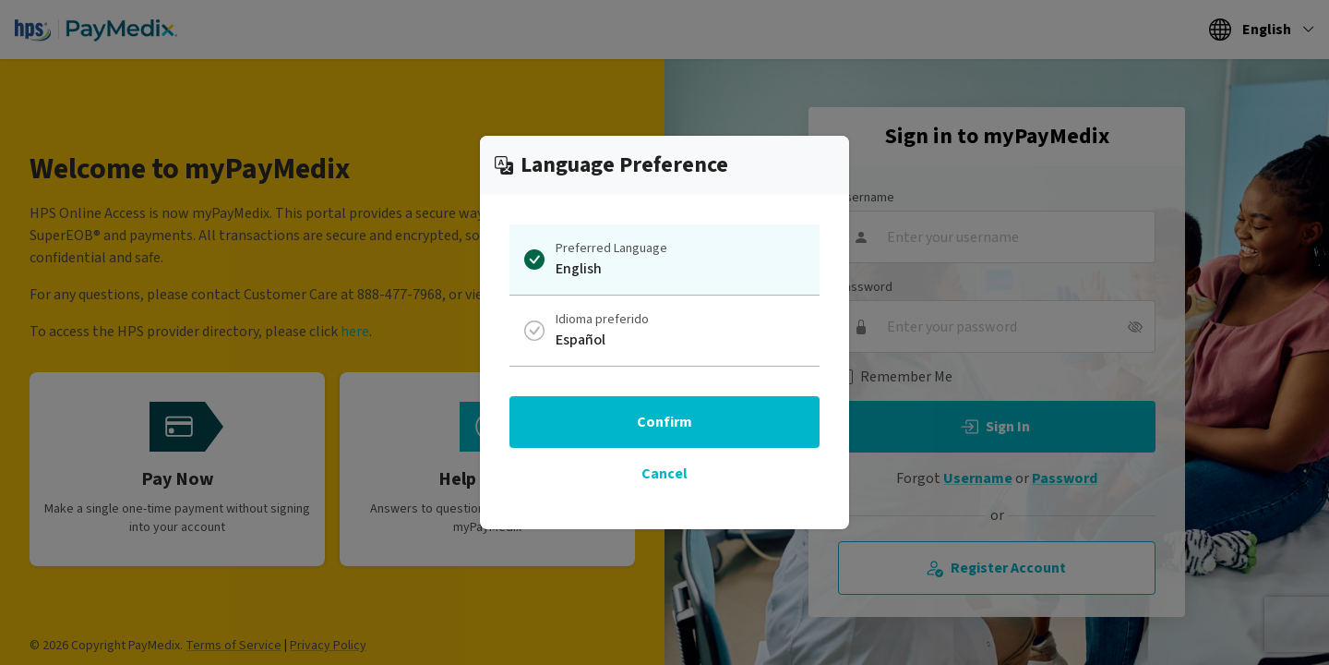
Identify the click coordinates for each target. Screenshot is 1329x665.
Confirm (664, 422)
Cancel (664, 474)
